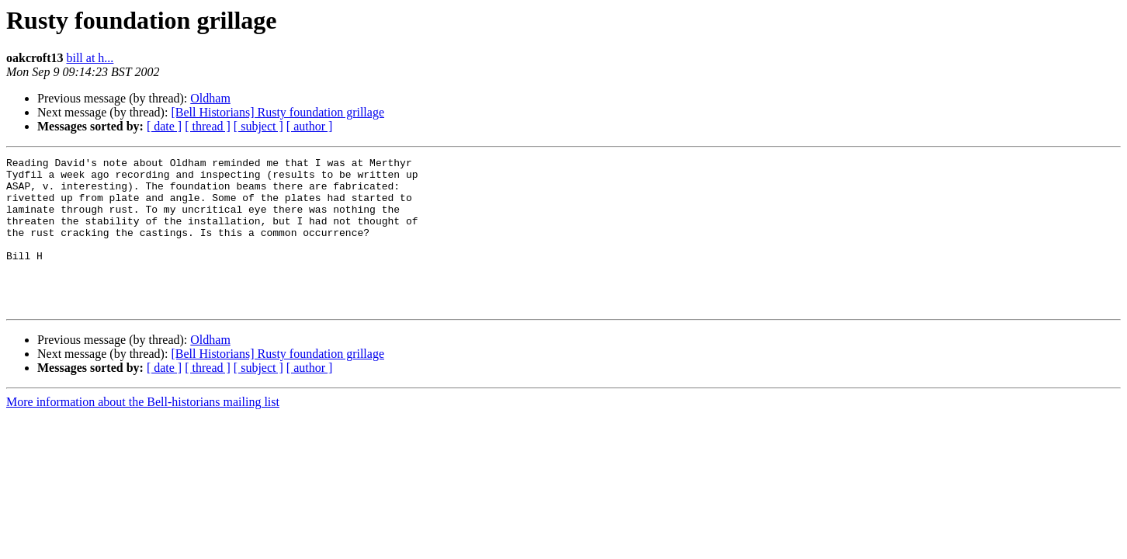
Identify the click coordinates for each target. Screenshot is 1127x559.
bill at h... (89, 57)
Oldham (210, 98)
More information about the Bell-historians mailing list (142, 432)
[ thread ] (208, 126)
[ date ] (164, 126)
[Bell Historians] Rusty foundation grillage (277, 112)
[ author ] (309, 126)
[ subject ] (258, 126)
